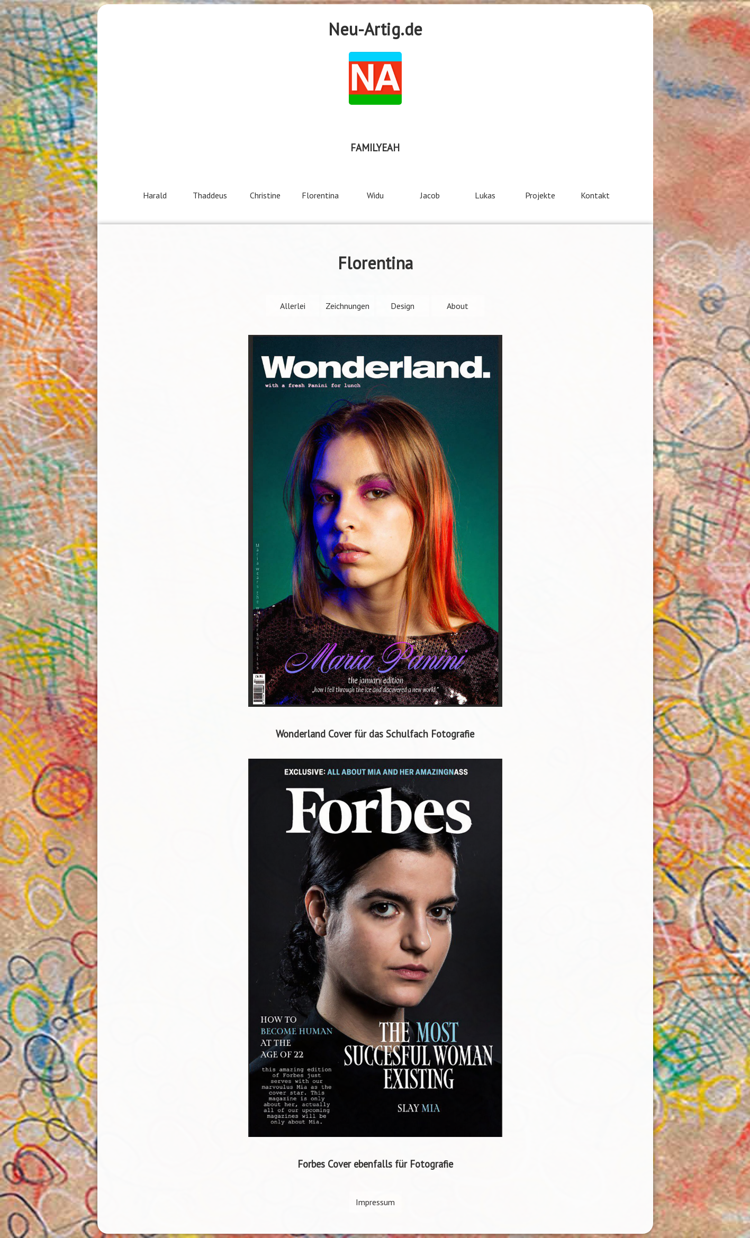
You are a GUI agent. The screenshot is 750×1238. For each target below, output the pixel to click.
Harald (155, 195)
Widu (375, 195)
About (457, 306)
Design (402, 306)
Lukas (485, 195)
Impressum (375, 1202)
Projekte (540, 195)
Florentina (320, 195)
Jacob (430, 195)
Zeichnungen (347, 306)
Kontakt (595, 195)
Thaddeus (210, 195)
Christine (265, 195)
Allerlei (292, 306)
